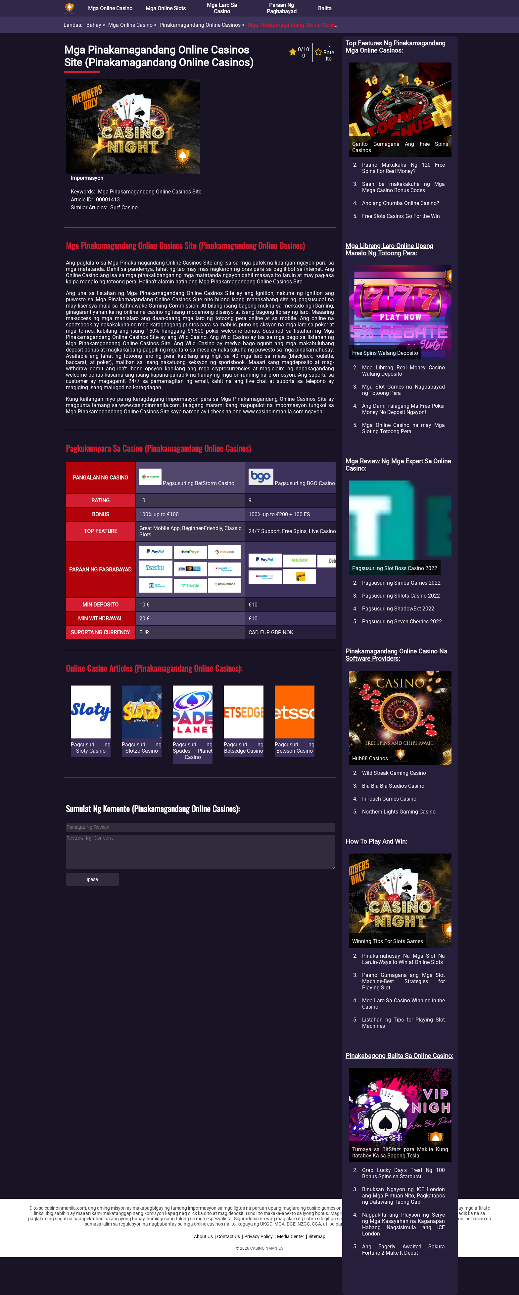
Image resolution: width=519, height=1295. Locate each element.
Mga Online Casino (110, 8)
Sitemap (316, 1236)
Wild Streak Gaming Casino (394, 773)
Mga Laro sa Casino (222, 8)
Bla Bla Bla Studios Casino (393, 786)
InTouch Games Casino (389, 799)
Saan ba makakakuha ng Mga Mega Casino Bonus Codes (403, 187)
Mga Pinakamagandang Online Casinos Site (299, 25)
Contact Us (228, 1236)
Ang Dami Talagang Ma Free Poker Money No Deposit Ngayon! (403, 409)
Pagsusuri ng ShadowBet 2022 (398, 609)
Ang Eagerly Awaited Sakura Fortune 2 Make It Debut (403, 1249)
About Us (203, 1236)
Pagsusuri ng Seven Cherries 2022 (402, 621)
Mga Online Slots (166, 8)
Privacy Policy (258, 1236)
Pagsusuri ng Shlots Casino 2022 (401, 596)
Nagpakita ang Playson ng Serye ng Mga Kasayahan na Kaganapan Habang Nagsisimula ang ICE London (403, 1224)
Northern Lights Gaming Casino (399, 812)
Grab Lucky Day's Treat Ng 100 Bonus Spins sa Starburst (403, 1173)
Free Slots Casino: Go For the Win (401, 216)
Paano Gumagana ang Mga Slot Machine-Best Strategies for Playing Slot (403, 981)
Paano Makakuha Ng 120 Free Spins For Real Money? (403, 168)
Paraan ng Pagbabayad (282, 8)
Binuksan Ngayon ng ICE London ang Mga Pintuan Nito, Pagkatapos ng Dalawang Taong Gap (403, 1195)
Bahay (93, 25)
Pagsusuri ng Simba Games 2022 (401, 583)
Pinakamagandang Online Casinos (200, 25)
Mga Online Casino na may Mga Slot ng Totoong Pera (403, 428)
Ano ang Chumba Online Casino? (400, 203)
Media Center (290, 1236)
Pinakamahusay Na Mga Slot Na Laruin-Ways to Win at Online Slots (403, 959)
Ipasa (92, 879)
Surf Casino (124, 207)
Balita (325, 8)
